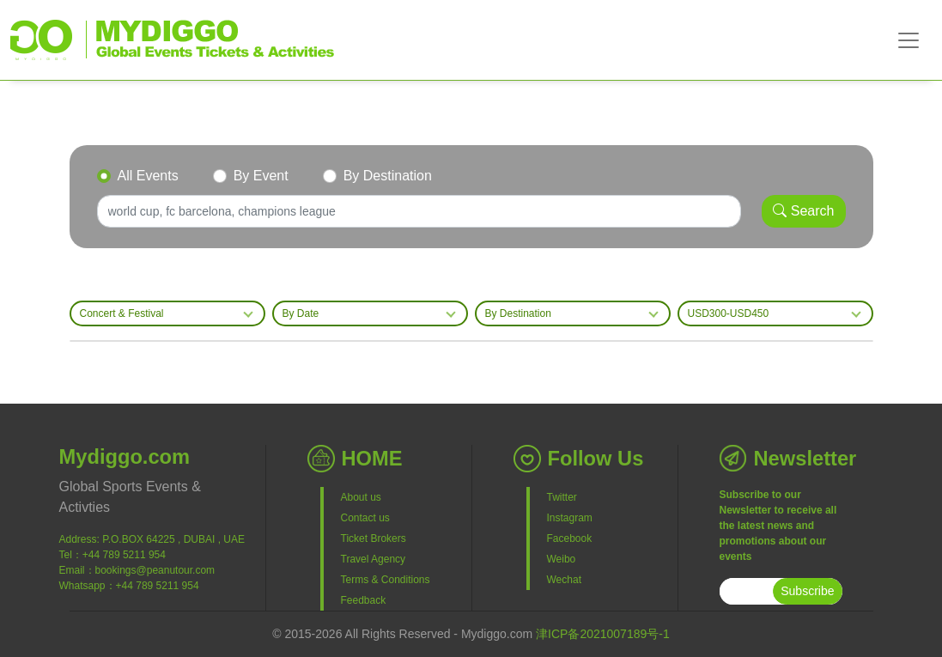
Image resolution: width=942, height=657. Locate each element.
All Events (148, 175)
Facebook (570, 538)
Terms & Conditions (385, 580)
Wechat (564, 580)
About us (361, 497)
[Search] (419, 211)
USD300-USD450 (728, 313)
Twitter (562, 497)
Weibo (561, 559)
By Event (261, 175)
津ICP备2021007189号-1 (603, 634)
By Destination (387, 175)
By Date (301, 313)
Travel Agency (373, 559)
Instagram (570, 518)
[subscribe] (747, 591)
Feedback (363, 600)
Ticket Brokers (373, 538)
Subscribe (807, 591)
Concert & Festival (122, 313)
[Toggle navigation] (908, 40)
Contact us (365, 518)
